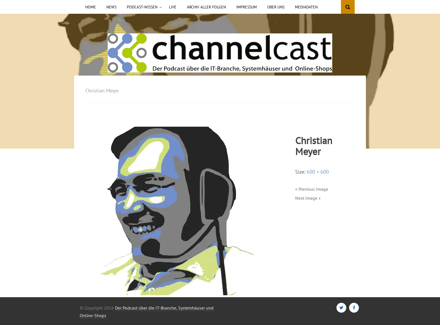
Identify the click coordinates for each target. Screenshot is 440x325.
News (111, 7)
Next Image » (308, 198)
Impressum (246, 7)
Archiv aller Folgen (206, 7)
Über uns (276, 7)
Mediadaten (306, 7)
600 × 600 (318, 172)
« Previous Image (311, 189)
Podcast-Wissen (142, 7)
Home (90, 7)
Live (173, 7)
